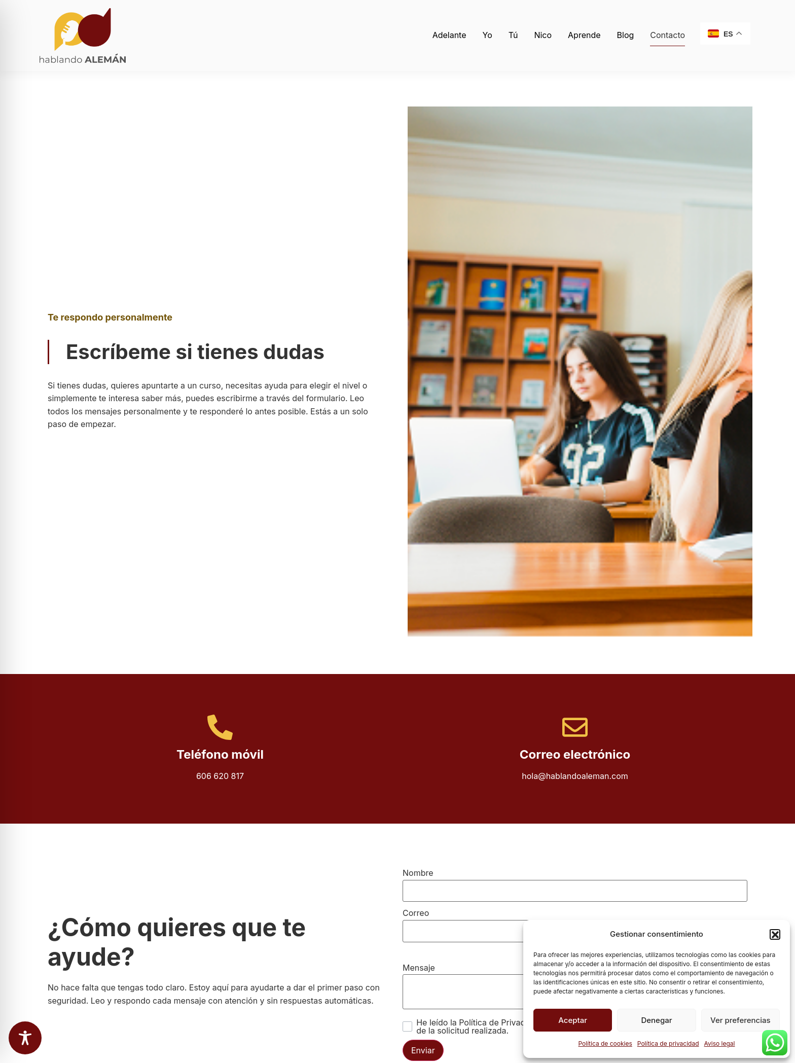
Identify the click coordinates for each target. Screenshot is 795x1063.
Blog (625, 35)
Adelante (449, 35)
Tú (513, 35)
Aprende (584, 35)
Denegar (656, 1020)
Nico (543, 35)
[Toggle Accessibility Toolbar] (25, 1037)
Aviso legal (719, 1043)
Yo (487, 35)
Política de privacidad (668, 1043)
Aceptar (572, 1020)
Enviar (423, 1050)
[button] (775, 934)
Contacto (667, 35)
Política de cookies (605, 1043)
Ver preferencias (740, 1020)
